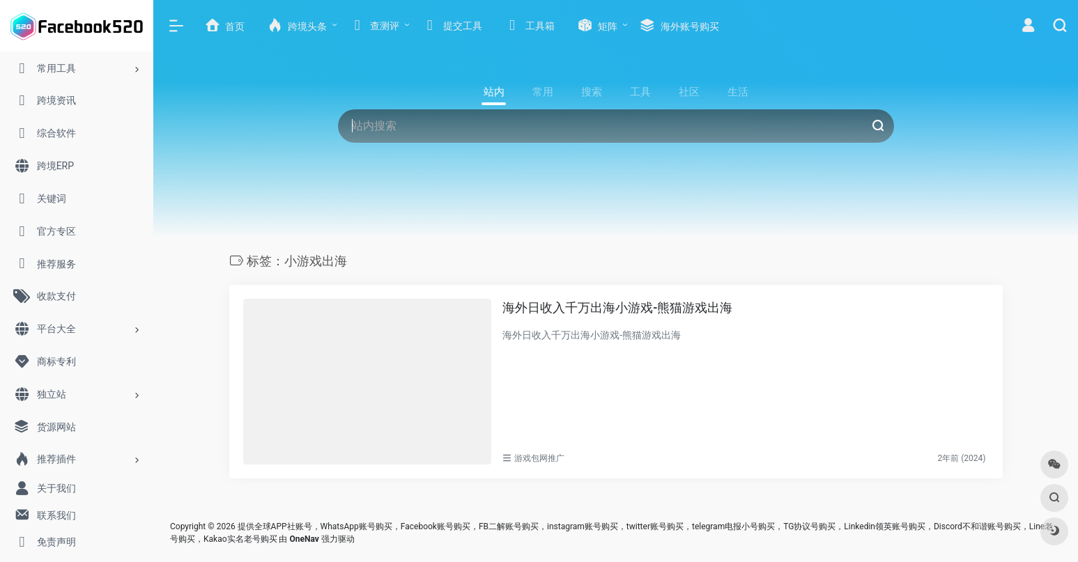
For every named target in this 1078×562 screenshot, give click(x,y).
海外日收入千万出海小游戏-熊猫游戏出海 (617, 307)
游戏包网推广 (539, 458)
